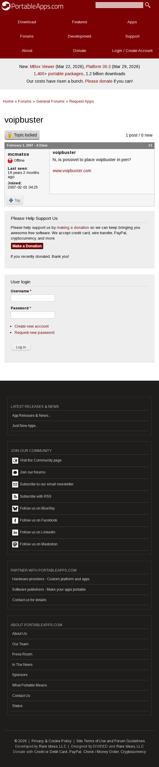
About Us (19, 634)
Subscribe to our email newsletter (43, 484)
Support (132, 36)
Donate (79, 50)
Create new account (32, 326)
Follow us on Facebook (34, 521)
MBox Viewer (42, 66)
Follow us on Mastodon (34, 544)
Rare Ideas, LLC (52, 746)
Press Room (22, 654)
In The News (22, 665)
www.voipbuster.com (72, 170)
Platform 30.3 (98, 66)
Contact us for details (29, 600)
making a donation (73, 227)
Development (79, 36)
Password (21, 308)
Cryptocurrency (133, 752)
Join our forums (28, 473)
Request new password (34, 332)
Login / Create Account (132, 50)
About (27, 50)
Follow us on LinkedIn (33, 532)
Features (79, 22)
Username (21, 291)
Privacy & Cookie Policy (52, 741)
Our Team (20, 644)
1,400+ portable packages (58, 73)
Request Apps (81, 101)
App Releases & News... (31, 415)
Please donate (99, 81)
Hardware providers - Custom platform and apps (50, 579)
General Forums (50, 101)
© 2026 (20, 741)
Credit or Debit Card (51, 752)
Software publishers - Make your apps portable (49, 589)
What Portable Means (29, 685)
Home (8, 101)
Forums (27, 36)
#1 (150, 145)
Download (27, 22)
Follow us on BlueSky (33, 509)
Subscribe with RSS (32, 497)
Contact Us (21, 696)
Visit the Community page (37, 461)
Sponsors (19, 675)
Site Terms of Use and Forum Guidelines (111, 741)
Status (17, 706)
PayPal (75, 752)
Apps (132, 22)
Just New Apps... (25, 426)
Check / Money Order (101, 752)
